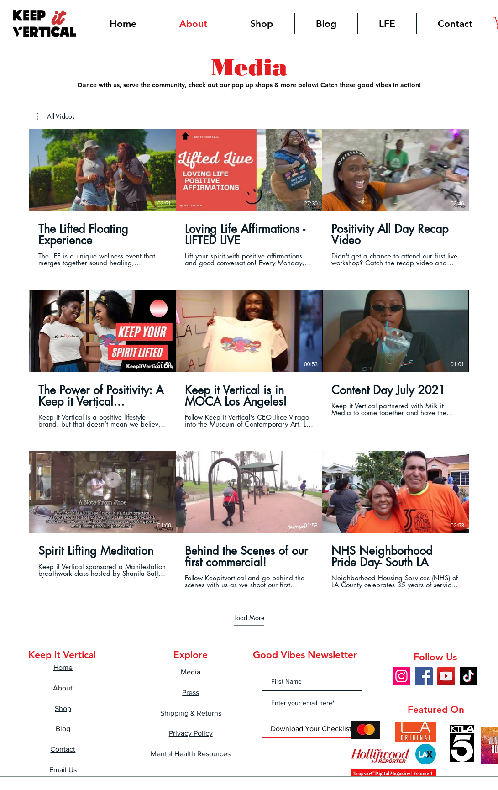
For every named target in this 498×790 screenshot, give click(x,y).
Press (190, 692)
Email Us (63, 770)
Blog (63, 728)
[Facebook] (424, 676)
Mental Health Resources (191, 754)
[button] (56, 116)
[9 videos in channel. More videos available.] (249, 359)
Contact (62, 749)
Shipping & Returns (190, 713)
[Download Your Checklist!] (312, 729)
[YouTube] (446, 676)
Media (190, 672)
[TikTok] (468, 676)
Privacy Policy (191, 733)
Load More (249, 618)
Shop (63, 708)
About (63, 688)
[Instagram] (401, 676)
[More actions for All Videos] (56, 116)
